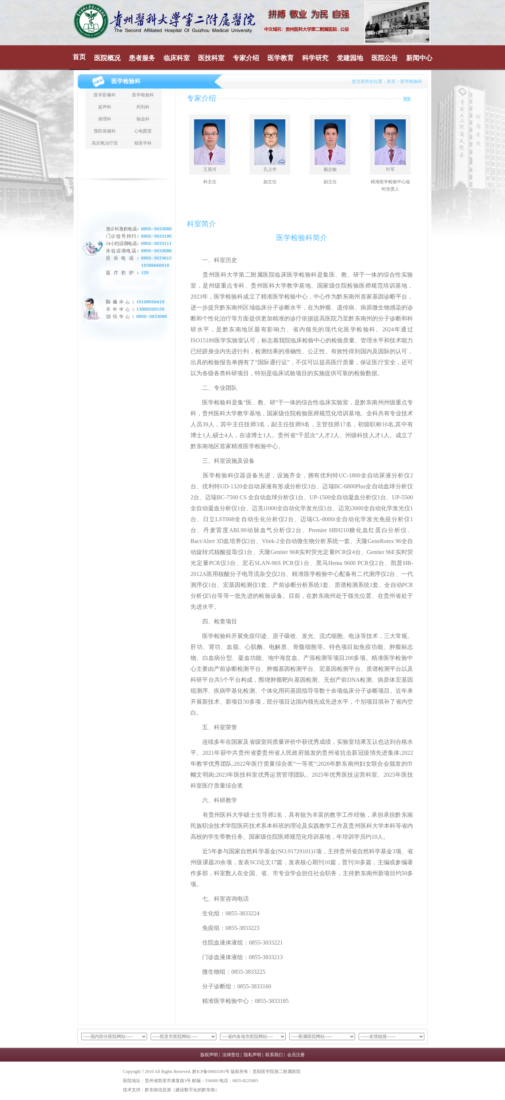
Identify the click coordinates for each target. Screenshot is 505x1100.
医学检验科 (143, 94)
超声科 (104, 106)
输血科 (143, 119)
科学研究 (315, 58)
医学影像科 (105, 94)
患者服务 (142, 58)
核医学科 (143, 143)
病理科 (104, 119)
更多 (406, 99)
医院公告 (384, 58)
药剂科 (143, 106)
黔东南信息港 (158, 1089)
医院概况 (107, 58)
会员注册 (296, 1054)
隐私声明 (252, 1054)
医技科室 (211, 58)
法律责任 (231, 1054)
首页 (79, 57)
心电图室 (143, 131)
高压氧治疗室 (105, 143)
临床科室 (176, 58)
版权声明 (209, 1054)
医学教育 (280, 58)
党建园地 (350, 58)
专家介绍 (246, 58)
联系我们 (274, 1054)
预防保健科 (105, 131)
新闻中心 (419, 58)
